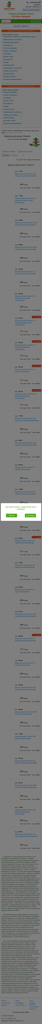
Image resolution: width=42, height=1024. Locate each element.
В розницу (30, 515)
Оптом (11, 515)
